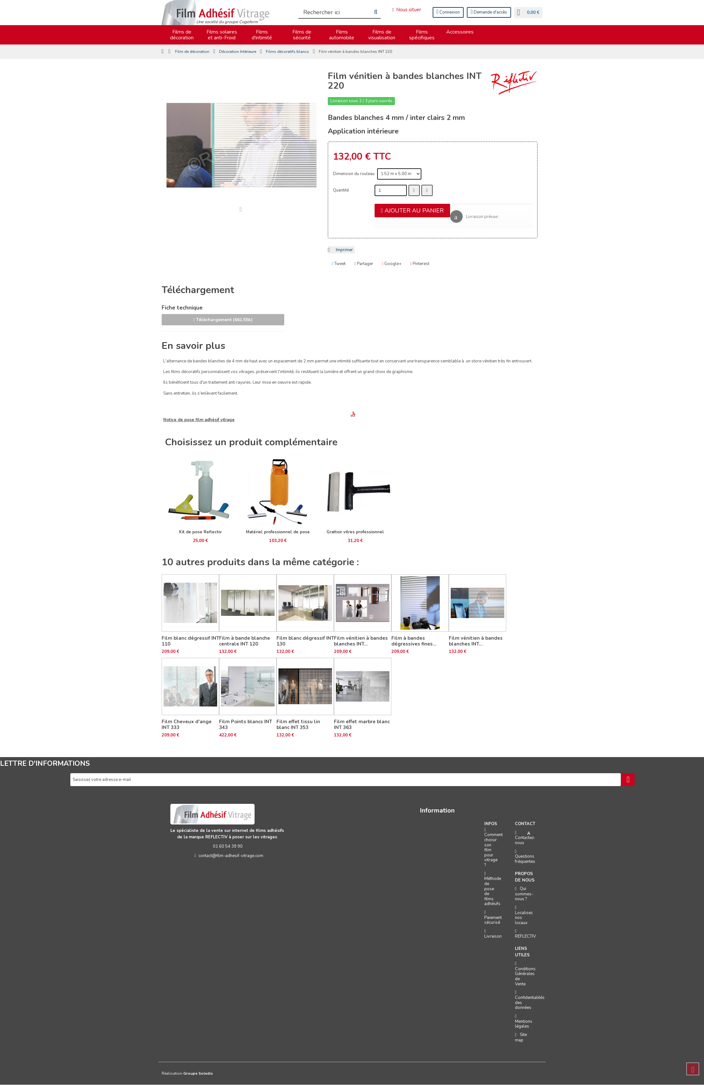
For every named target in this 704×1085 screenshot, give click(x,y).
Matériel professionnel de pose (278, 532)
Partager (363, 264)
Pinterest (419, 264)
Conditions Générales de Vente (525, 976)
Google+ (392, 264)
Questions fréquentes (525, 859)
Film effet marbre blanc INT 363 (362, 725)
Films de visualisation (381, 35)
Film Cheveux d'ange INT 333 (187, 725)
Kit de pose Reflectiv (200, 532)
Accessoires (460, 32)
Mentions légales (523, 1024)
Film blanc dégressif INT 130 (305, 641)
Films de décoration (182, 35)
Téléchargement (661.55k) (223, 320)
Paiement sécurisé (493, 920)
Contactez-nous (525, 840)
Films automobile (341, 35)
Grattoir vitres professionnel (355, 532)
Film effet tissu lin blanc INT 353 (298, 725)
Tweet (339, 264)
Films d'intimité (262, 35)
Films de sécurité (301, 35)
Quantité (341, 190)
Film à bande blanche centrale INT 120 (244, 641)
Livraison (493, 937)
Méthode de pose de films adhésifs (492, 891)
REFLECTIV (525, 937)
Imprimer (344, 250)
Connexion (447, 12)
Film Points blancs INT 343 (245, 725)
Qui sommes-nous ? (524, 894)
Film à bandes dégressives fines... (414, 641)
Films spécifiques (422, 35)
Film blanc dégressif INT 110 (190, 641)
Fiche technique (182, 308)
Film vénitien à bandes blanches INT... (361, 641)
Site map (521, 1037)
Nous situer (405, 9)
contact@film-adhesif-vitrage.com (227, 856)
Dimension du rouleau (354, 174)
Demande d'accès (488, 12)
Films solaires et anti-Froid (221, 35)
